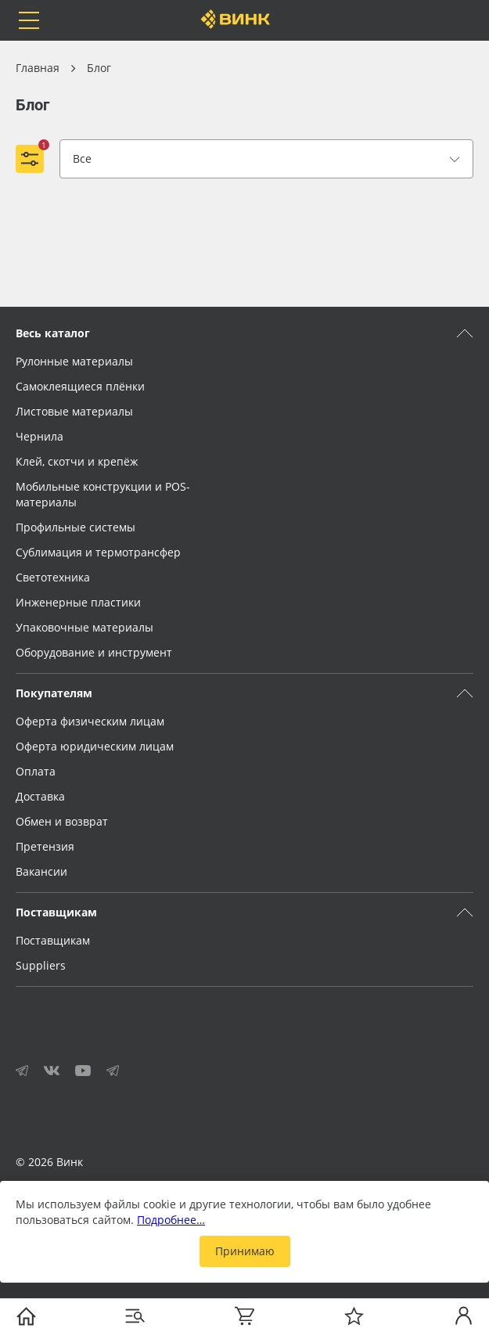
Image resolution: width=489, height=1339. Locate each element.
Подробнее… (171, 1219)
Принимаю (245, 1251)
